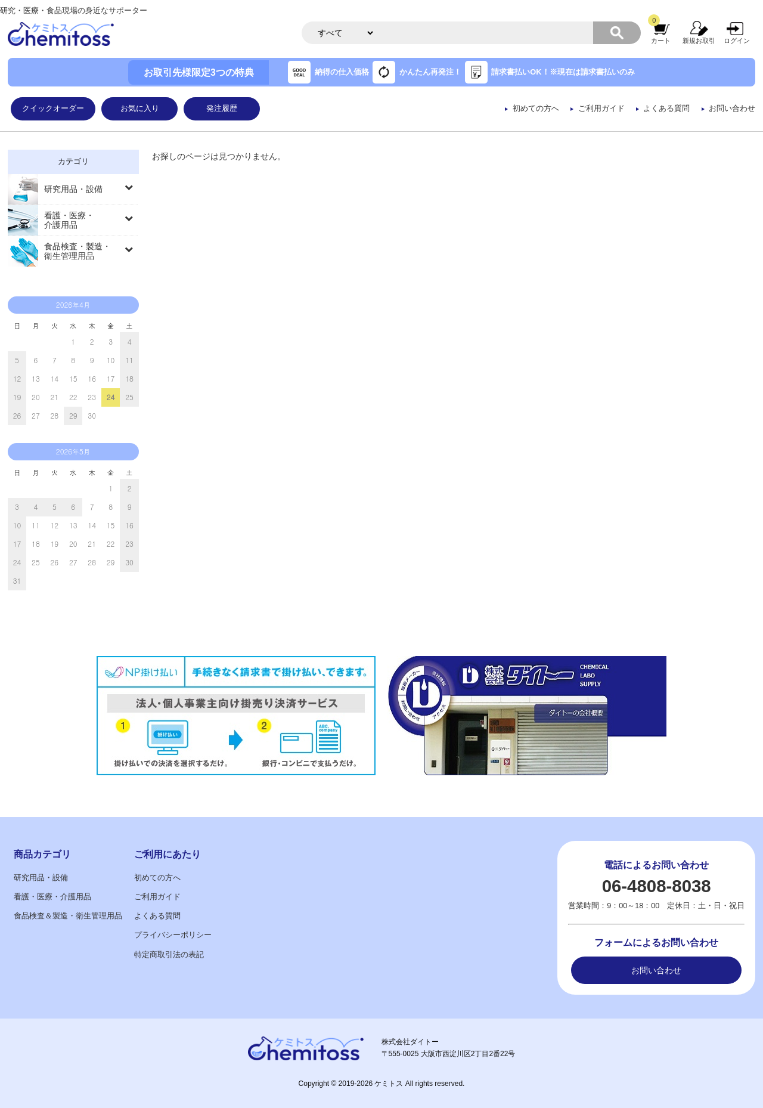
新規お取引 (699, 40)
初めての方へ (536, 108)
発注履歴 (221, 108)
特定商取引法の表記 (169, 955)
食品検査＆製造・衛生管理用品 (68, 916)
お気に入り (139, 108)
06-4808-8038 (656, 886)
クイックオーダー (53, 108)
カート (661, 40)
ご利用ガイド (601, 108)
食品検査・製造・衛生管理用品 (77, 251)
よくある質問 (666, 108)
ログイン (737, 40)
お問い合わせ (732, 108)
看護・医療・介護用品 (69, 220)
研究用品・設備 (73, 189)
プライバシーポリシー (173, 935)
